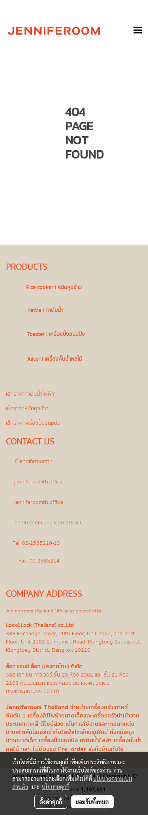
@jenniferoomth (33, 461)
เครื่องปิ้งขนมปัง (58, 740)
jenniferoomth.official (39, 482)
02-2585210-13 (41, 543)
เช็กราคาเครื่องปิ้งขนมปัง (33, 423)
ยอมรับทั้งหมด (92, 801)
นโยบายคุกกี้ (55, 786)
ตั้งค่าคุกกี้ (50, 801)
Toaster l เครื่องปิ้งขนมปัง (56, 334)
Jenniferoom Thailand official (47, 522)
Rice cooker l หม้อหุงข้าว (54, 287)
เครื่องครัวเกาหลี (108, 707)
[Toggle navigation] (137, 30)
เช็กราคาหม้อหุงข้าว (27, 408)
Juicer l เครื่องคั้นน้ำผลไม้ (54, 359)
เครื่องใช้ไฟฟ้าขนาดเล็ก (55, 715)
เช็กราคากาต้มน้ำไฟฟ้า (30, 394)
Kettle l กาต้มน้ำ (45, 310)
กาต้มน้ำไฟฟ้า (96, 740)
